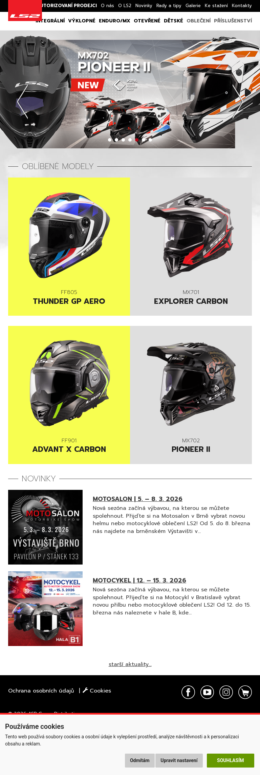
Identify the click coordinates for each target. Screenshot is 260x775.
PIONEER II (191, 446)
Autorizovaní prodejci (67, 5)
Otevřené (147, 20)
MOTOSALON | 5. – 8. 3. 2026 (137, 499)
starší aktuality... (130, 664)
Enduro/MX (114, 20)
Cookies (97, 691)
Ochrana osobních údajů (41, 691)
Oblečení (199, 20)
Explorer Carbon (191, 298)
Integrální (50, 20)
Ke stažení (216, 5)
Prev (22, 101)
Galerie (193, 5)
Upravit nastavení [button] (178, 760)
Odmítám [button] (140, 760)
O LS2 (124, 5)
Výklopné (81, 20)
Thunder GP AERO (69, 298)
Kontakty (242, 5)
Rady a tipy (168, 5)
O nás (107, 5)
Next (237, 101)
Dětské (173, 20)
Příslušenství (233, 20)
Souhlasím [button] (230, 760)
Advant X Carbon (69, 446)
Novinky (143, 5)
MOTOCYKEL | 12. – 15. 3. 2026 (139, 580)
